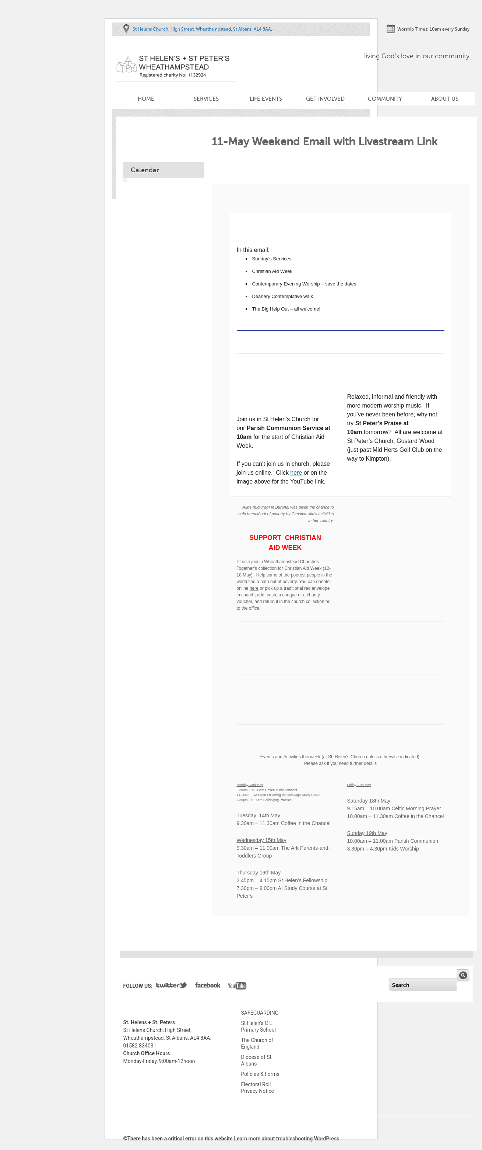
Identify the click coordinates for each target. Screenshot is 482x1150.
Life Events (266, 99)
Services (206, 99)
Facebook (208, 986)
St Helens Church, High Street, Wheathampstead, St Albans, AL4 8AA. (202, 29)
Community (385, 99)
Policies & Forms (260, 1074)
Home (146, 99)
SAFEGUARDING (260, 1013)
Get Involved (325, 99)
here (296, 473)
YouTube (237, 986)
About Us (444, 99)
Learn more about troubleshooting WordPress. (287, 1139)
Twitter (172, 986)
